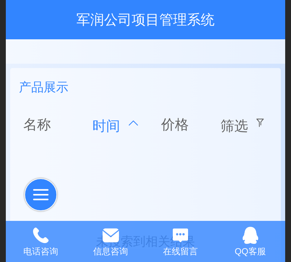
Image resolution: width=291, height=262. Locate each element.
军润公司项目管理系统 (145, 19)
